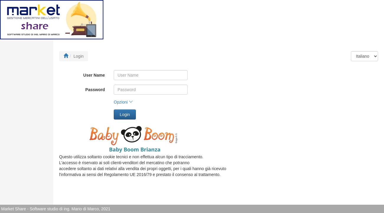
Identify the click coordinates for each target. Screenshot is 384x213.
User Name (94, 75)
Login (125, 114)
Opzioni (123, 102)
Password (95, 89)
